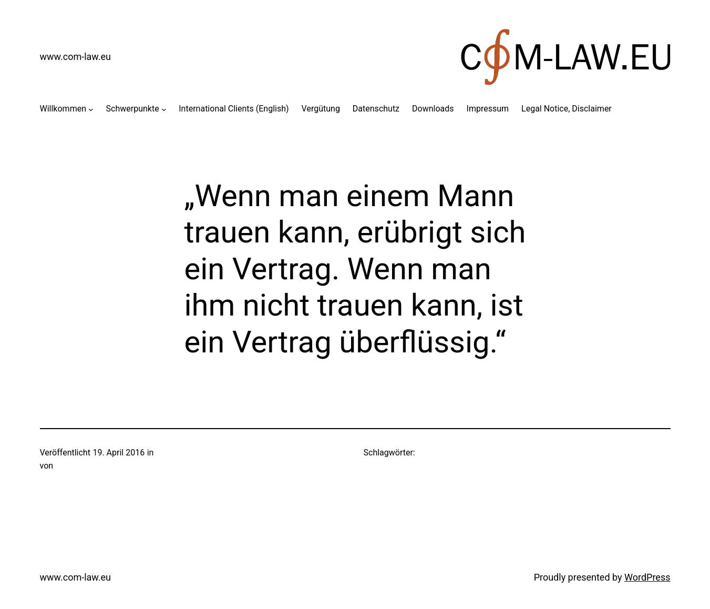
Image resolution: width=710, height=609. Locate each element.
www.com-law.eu (75, 56)
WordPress (647, 577)
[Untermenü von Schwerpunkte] (164, 108)
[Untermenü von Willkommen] (91, 108)
